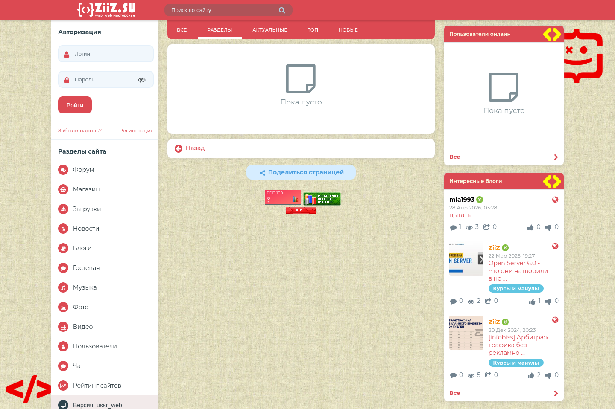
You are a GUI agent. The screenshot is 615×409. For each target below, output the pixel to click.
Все (182, 30)
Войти (75, 105)
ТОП (313, 30)
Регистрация (136, 130)
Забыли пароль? (80, 130)
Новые (348, 30)
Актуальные (269, 30)
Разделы (219, 30)
